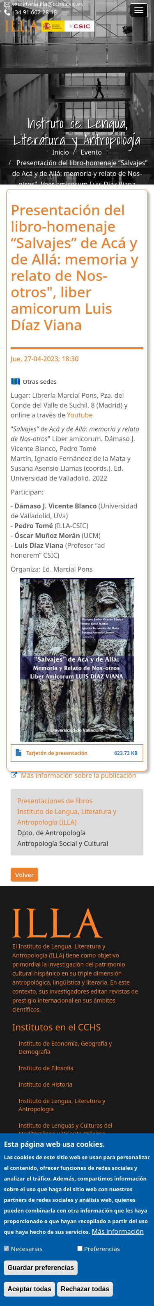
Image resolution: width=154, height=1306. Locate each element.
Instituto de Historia (45, 1084)
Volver (24, 875)
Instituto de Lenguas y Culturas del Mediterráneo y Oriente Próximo (65, 1129)
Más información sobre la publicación (78, 775)
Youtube (79, 414)
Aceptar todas (29, 1294)
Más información (118, 1236)
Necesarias (27, 1254)
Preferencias (102, 1254)
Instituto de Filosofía (46, 1068)
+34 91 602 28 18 (34, 12)
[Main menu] (139, 10)
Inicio (60, 152)
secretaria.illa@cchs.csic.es (47, 4)
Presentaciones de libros (54, 800)
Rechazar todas (85, 1294)
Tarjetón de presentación (56, 753)
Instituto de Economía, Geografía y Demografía (65, 1047)
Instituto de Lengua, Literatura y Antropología (61, 1105)
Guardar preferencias (40, 1273)
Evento (91, 152)
